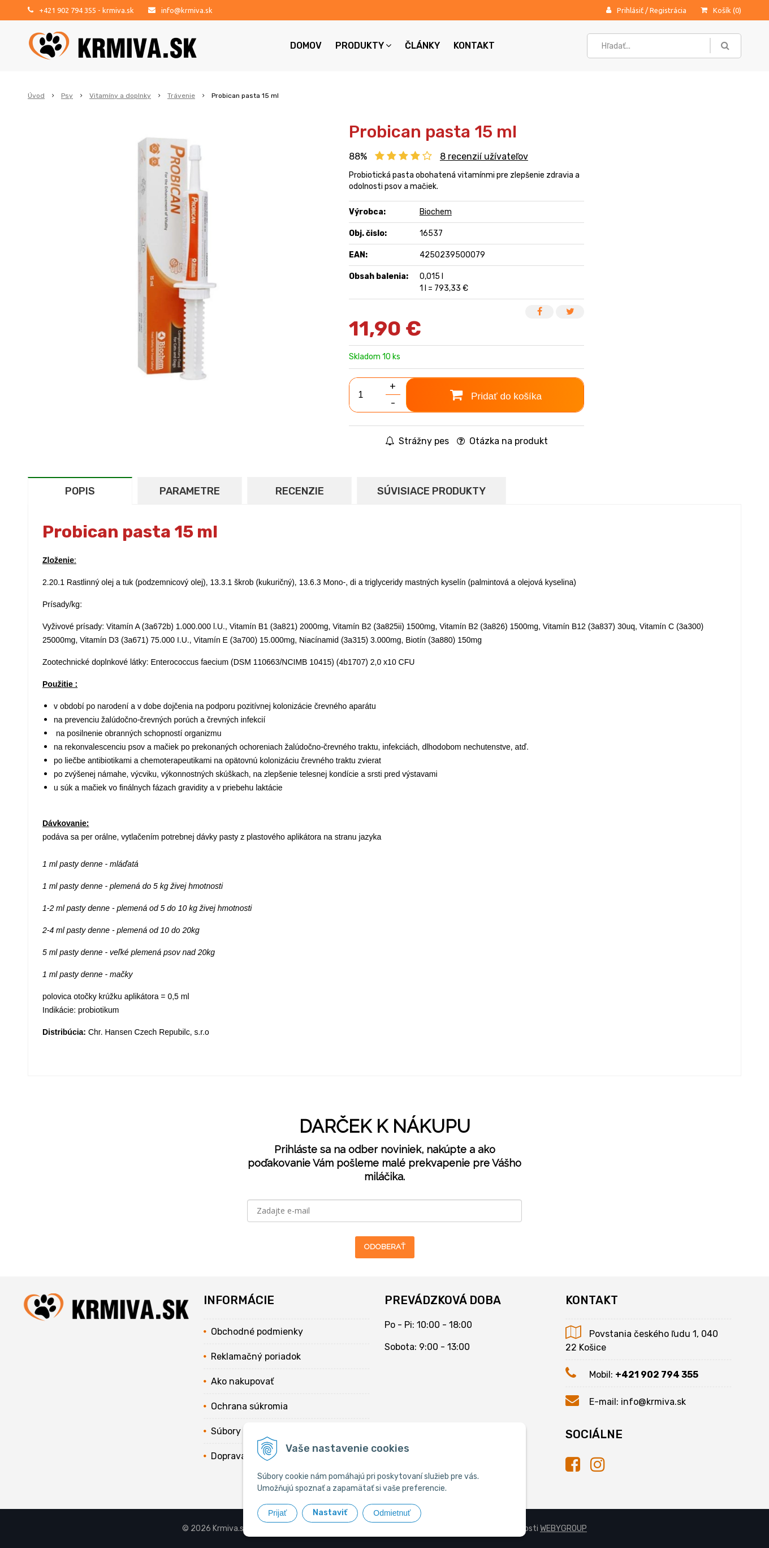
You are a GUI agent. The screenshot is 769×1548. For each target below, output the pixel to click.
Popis (80, 491)
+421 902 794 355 (67, 10)
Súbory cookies (243, 1431)
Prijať (277, 1512)
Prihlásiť (630, 10)
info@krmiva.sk (187, 10)
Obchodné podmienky (257, 1331)
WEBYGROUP (563, 1528)
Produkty (363, 45)
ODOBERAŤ (384, 1246)
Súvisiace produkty (431, 491)
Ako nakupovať (242, 1381)
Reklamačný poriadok (256, 1356)
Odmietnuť (392, 1512)
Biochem (436, 212)
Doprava (228, 1456)
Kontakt (474, 45)
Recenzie (299, 491)
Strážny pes (417, 441)
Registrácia (668, 10)
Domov (306, 45)
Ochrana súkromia (249, 1406)
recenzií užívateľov (484, 156)
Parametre (189, 491)
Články (422, 45)
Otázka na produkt (502, 441)
